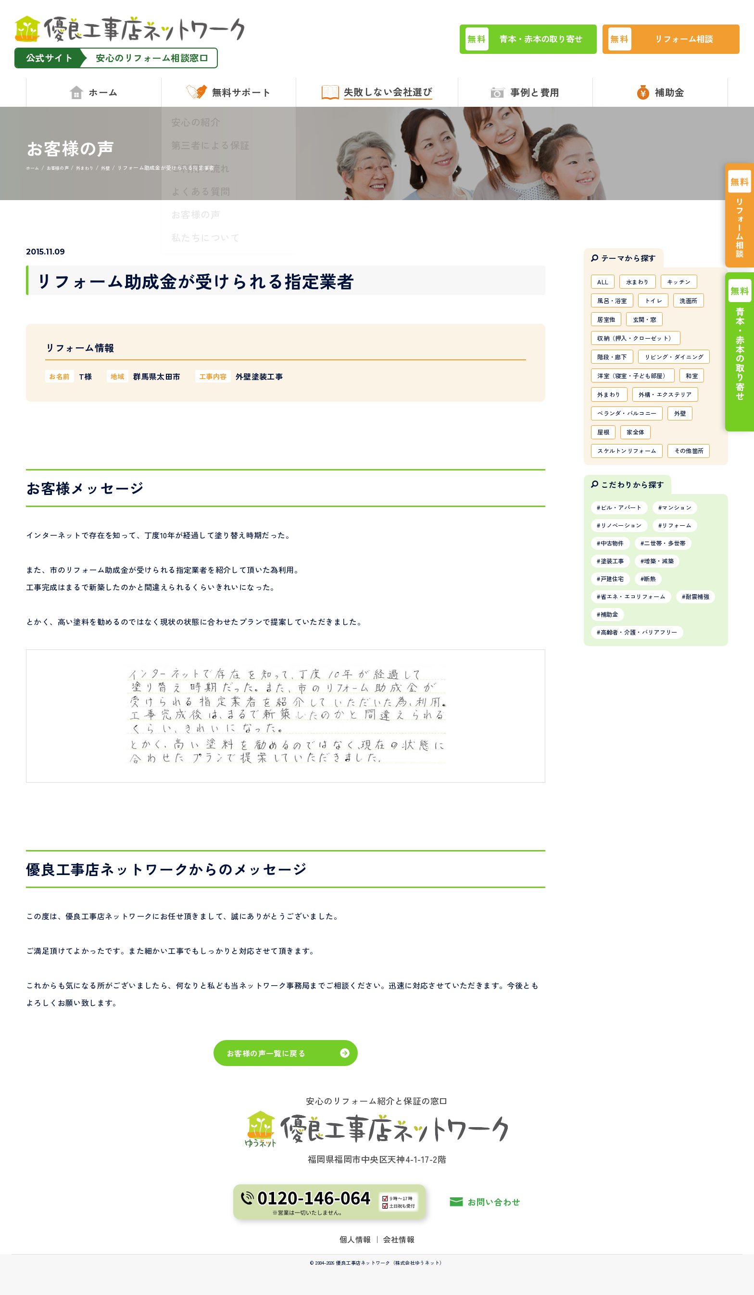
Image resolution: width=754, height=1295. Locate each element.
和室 (605, 427)
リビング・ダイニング (632, 386)
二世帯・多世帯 (677, 629)
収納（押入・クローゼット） (643, 344)
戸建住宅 (615, 668)
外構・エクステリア (629, 448)
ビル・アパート (626, 589)
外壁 (694, 468)
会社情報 (399, 1239)
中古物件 (615, 629)
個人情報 (355, 1239)
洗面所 (702, 303)
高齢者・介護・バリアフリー (647, 727)
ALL (604, 282)
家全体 (641, 489)
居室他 (608, 324)
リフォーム (690, 609)
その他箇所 (615, 530)
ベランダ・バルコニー (632, 468)
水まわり (643, 282)
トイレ (662, 303)
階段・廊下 (615, 365)
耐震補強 (615, 707)
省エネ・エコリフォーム (640, 688)
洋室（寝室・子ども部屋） (639, 406)
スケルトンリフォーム (632, 510)
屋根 (605, 489)
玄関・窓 (652, 324)
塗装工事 (615, 648)
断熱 (659, 668)
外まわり (645, 427)
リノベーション (626, 609)
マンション (690, 589)
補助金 (663, 707)
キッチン (690, 282)
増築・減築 (670, 648)
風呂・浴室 (615, 303)
